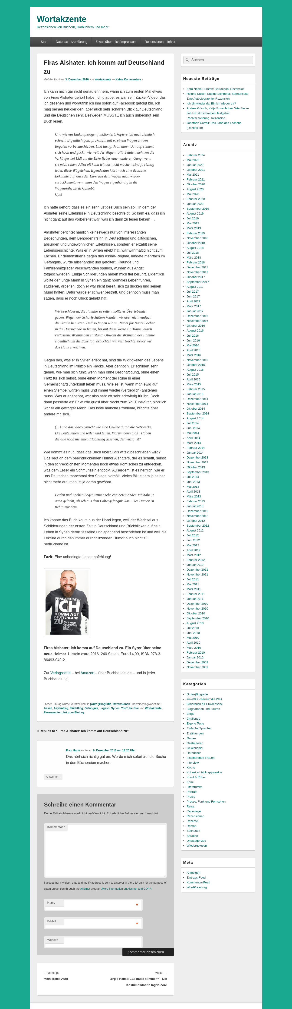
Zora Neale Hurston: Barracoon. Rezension (216, 89)
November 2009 (197, 667)
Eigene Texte (195, 723)
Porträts (192, 792)
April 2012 (193, 550)
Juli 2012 (193, 535)
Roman (192, 826)
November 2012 (197, 516)
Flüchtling (76, 708)
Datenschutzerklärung (71, 42)
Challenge (193, 718)
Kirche (191, 767)
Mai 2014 (193, 433)
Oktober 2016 (196, 325)
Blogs (190, 713)
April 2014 (193, 438)
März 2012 (194, 555)
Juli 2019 (193, 218)
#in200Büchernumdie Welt (204, 699)
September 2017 (198, 282)
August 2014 (195, 418)
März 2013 (194, 496)
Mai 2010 (193, 637)
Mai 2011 (193, 584)
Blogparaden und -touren (203, 709)
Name (51, 902)
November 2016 (197, 321)
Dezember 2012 (197, 511)
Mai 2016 (193, 345)
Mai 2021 (193, 174)
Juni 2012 (193, 540)
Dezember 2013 (197, 457)
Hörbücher (194, 753)
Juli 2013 (193, 477)
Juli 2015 (193, 374)
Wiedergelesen (197, 845)
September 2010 (198, 618)
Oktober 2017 (196, 277)
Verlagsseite (60, 673)
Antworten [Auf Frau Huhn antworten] (53, 777)
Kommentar (56, 827)
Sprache (192, 836)
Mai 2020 (193, 194)
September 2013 (198, 472)
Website (52, 940)
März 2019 (194, 228)
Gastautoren (195, 743)
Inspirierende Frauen (201, 757)
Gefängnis (91, 708)
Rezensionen (121, 704)
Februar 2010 (196, 652)
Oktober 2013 (196, 467)
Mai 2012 (193, 545)
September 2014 (198, 413)
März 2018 (194, 257)
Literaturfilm (195, 787)
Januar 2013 (195, 506)
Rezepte (192, 821)
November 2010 (197, 608)
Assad (48, 708)
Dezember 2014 (197, 399)
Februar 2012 (196, 560)
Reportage (194, 811)
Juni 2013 (193, 482)
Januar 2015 (195, 394)
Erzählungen (195, 733)
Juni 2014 (193, 428)
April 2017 (193, 301)
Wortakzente (61, 19)
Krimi (190, 782)
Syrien (115, 708)
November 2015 (197, 360)
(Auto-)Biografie (100, 704)
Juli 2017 (193, 291)
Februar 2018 (196, 262)
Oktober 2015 (196, 365)
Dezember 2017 (197, 267)
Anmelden (193, 872)
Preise (191, 796)
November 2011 (197, 574)
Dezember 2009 (197, 662)
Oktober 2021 (196, 169)
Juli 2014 (193, 423)
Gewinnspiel (195, 748)
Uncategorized (196, 840)
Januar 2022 (195, 165)
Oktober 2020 (196, 184)
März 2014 (194, 443)
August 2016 (195, 330)
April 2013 (193, 491)
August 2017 (195, 286)
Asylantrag (61, 708)
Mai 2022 (193, 160)
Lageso (104, 708)
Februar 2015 (196, 389)
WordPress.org (197, 887)
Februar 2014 (196, 447)
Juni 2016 (193, 340)
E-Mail (51, 921)
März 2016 (194, 355)
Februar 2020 (196, 199)
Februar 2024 (196, 155)
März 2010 (194, 647)
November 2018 (197, 238)
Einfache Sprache (199, 728)
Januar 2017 (195, 311)
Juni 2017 (193, 296)
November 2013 (197, 462)
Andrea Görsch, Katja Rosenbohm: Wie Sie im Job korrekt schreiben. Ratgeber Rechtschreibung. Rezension (218, 113)
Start (44, 42)
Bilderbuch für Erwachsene (205, 704)
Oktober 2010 (196, 613)
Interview (193, 762)
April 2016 (193, 350)
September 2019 (198, 208)
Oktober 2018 (196, 243)
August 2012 (195, 530)
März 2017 (194, 306)
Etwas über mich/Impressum (116, 42)
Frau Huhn (73, 750)
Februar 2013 (196, 501)
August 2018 (195, 248)
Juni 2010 (193, 633)
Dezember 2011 (197, 569)
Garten (191, 738)
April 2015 (193, 379)
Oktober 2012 (196, 520)
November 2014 (197, 403)
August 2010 (195, 623)
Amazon (87, 673)
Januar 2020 (195, 204)
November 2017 (197, 272)
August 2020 (195, 189)
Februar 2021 (196, 179)
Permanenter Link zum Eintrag (64, 712)
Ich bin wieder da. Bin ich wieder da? (211, 103)
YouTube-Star (130, 708)
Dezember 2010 (197, 603)
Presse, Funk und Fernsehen (206, 801)
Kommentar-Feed (198, 882)
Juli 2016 (193, 335)
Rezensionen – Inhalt (160, 42)
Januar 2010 (195, 657)
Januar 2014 (195, 452)
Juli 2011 (193, 579)
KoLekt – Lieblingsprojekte (204, 772)
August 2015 (195, 369)
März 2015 (194, 384)
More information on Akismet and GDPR (126, 888)
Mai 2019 (193, 223)
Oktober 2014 (196, 408)
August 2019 (195, 213)
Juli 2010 (193, 628)
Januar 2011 (195, 599)
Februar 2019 (196, 233)
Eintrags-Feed (196, 877)
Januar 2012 (195, 564)
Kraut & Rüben (197, 777)
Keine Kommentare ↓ (129, 79)
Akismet (85, 888)
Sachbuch (193, 830)
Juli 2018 (193, 252)
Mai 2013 (193, 486)
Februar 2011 (196, 594)
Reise (190, 806)
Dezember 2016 (197, 316)
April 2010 (193, 642)
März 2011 (194, 589)
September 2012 (198, 525)
